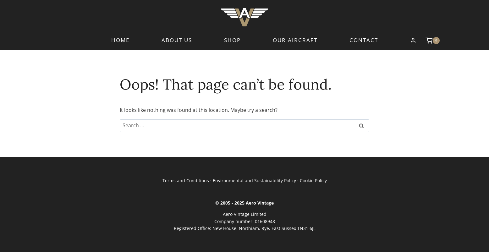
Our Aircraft (295, 40)
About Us (177, 40)
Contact (363, 40)
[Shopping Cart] (429, 40)
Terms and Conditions (185, 181)
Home (120, 40)
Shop (232, 40)
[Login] (413, 41)
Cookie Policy (313, 181)
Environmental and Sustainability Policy (254, 181)
